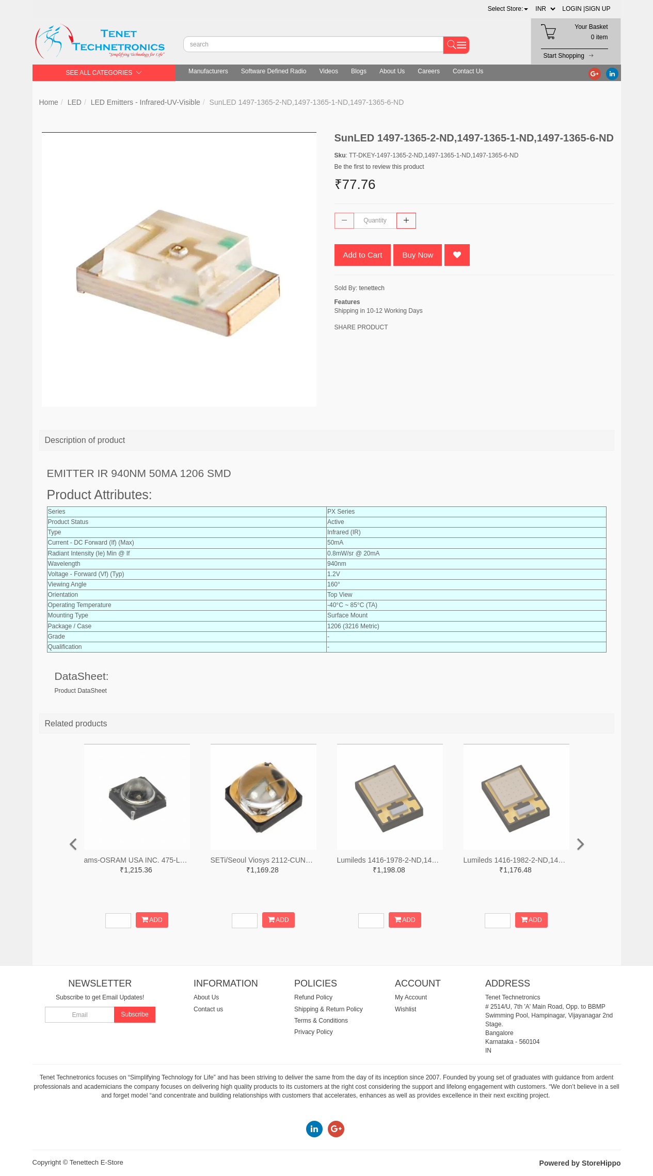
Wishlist (405, 1009)
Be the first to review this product (379, 166)
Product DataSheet (81, 690)
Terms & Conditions (321, 1020)
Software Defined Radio (274, 71)
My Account (411, 997)
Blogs (359, 71)
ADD (152, 920)
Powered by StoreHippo (580, 1163)
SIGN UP (597, 8)
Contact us (208, 1009)
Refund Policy (313, 997)
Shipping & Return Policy (328, 1009)
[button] (508, 8)
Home (48, 102)
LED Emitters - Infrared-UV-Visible (145, 102)
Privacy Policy (313, 1032)
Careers (429, 71)
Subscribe (134, 1014)
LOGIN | (573, 8)
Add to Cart (363, 254)
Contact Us (468, 71)
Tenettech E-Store (96, 1162)
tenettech (372, 288)
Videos (328, 71)
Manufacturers (208, 71)
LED (75, 102)
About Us (392, 71)
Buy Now (417, 254)
